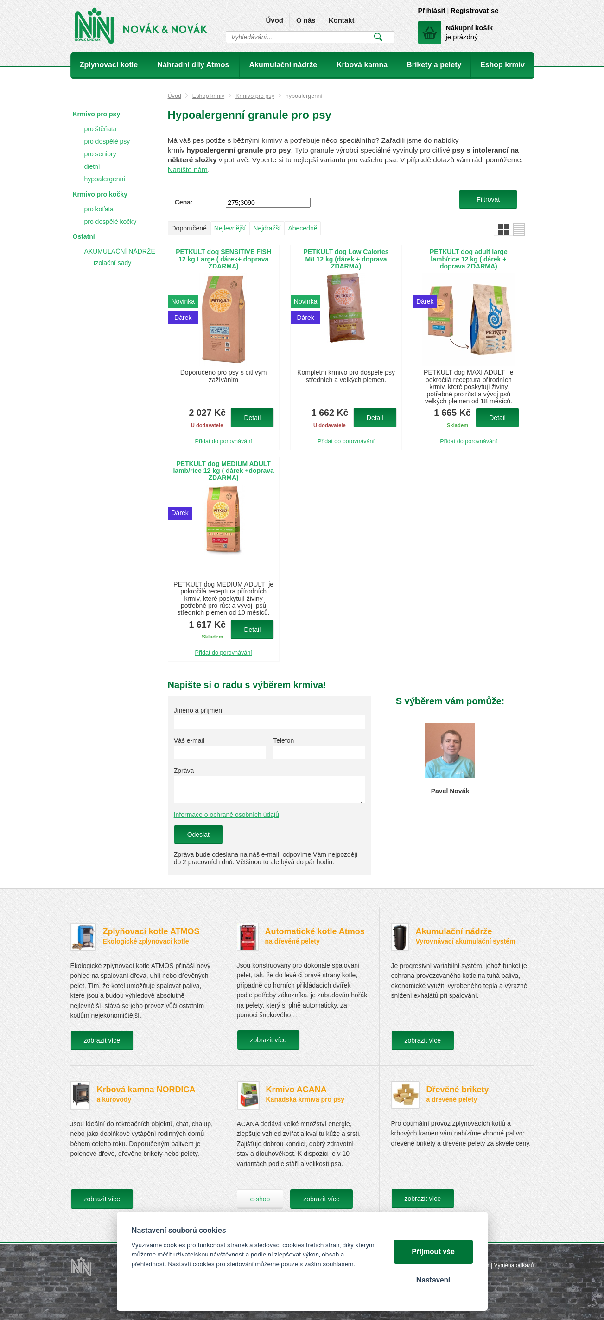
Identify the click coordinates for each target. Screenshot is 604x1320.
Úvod (274, 20)
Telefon (283, 740)
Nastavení (433, 1279)
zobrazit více (102, 1040)
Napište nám (188, 169)
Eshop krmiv (208, 96)
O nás (306, 20)
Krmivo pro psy (254, 96)
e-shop (260, 1199)
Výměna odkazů (514, 1265)
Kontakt (342, 20)
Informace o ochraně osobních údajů (226, 814)
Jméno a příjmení (199, 710)
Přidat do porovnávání (223, 441)
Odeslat (198, 834)
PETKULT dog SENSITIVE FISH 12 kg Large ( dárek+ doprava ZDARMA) (223, 259)
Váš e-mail (189, 740)
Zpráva (184, 770)
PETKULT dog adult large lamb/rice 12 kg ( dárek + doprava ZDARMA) (469, 259)
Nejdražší (266, 228)
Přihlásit (431, 10)
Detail (252, 417)
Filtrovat (488, 199)
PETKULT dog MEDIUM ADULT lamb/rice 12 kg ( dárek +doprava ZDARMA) (223, 471)
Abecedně (302, 228)
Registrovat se (474, 10)
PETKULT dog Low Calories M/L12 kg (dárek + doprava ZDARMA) (345, 259)
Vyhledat (378, 37)
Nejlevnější (230, 228)
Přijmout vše (433, 1251)
